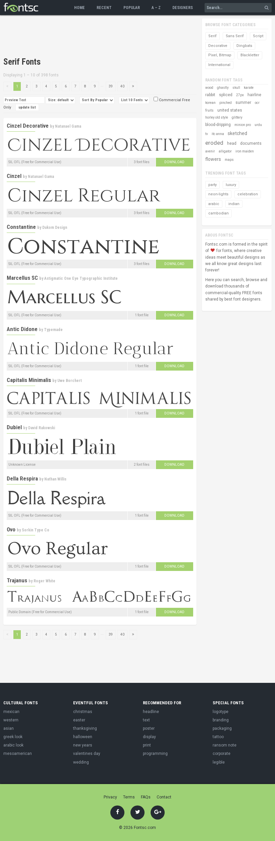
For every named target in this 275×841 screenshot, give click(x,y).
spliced (225, 94)
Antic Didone (22, 329)
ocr (257, 103)
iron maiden (244, 151)
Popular (131, 7)
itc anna (218, 134)
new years (82, 745)
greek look (12, 736)
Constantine (21, 226)
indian (233, 204)
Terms (129, 797)
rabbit (210, 94)
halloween (82, 736)
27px (240, 95)
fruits (209, 110)
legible (219, 762)
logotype (220, 711)
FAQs (146, 797)
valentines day (86, 753)
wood (209, 87)
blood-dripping (218, 124)
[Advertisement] (125, 37)
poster (149, 728)
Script (258, 36)
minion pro (242, 125)
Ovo (11, 529)
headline (151, 711)
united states (229, 110)
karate (249, 87)
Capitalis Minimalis (29, 380)
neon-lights (218, 194)
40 (122, 86)
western (10, 720)
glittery (237, 117)
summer (243, 102)
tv (206, 134)
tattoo (218, 736)
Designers (182, 7)
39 (111, 86)
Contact (164, 797)
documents (251, 143)
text (146, 720)
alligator (225, 151)
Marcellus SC (22, 277)
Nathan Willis (55, 479)
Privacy (110, 797)
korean (210, 103)
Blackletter (249, 55)
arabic (213, 204)
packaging (222, 728)
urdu (258, 125)
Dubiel (14, 427)
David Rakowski (41, 428)
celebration (247, 194)
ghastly (223, 87)
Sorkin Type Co (35, 530)
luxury (231, 185)
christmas (82, 711)
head (231, 143)
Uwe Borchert (69, 380)
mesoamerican (17, 753)
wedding (81, 762)
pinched (225, 103)
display (149, 736)
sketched (237, 133)
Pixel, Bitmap (219, 55)
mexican (11, 711)
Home (79, 7)
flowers (213, 159)
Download (174, 162)
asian (8, 728)
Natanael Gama (68, 126)
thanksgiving (85, 728)
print (147, 745)
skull (236, 87)
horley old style (216, 117)
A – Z (156, 7)
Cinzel (14, 176)
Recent (104, 7)
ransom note (224, 745)
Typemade (53, 329)
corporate (221, 753)
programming (155, 753)
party (212, 185)
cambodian (218, 213)
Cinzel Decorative (28, 125)
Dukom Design (54, 227)
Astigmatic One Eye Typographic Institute (81, 278)
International (219, 65)
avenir (210, 151)
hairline (254, 94)
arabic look (13, 745)
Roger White (44, 581)
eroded (214, 142)
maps (229, 159)
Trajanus (17, 580)
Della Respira (22, 478)
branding (221, 720)
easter (79, 720)
